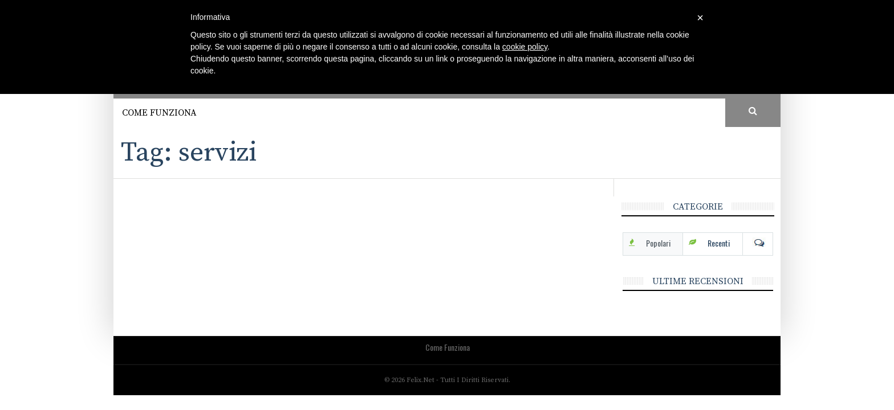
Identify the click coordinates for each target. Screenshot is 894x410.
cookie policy (524, 46)
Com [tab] (758, 243)
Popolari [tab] (658, 243)
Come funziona (159, 112)
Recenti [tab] (719, 243)
